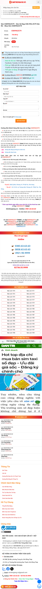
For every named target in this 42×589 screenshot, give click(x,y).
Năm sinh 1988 (11, 317)
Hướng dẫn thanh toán (10, 152)
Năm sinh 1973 (31, 293)
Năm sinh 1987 (31, 314)
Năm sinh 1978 (11, 302)
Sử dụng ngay (17, 117)
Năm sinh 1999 (31, 332)
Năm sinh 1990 (11, 320)
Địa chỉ (5, 103)
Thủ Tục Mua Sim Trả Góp (8, 492)
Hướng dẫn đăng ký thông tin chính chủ (15, 149)
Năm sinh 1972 (11, 293)
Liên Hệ (4, 473)
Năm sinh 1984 (11, 311)
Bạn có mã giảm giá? (12, 117)
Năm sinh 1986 (11, 314)
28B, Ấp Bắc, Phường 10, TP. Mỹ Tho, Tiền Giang (22, 184)
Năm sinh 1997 (31, 329)
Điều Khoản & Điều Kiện (8, 489)
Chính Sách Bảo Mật (7, 498)
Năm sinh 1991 (31, 320)
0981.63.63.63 (10, 586)
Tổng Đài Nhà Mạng (7, 506)
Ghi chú (5, 110)
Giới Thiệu (4, 470)
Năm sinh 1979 (31, 302)
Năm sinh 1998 (11, 332)
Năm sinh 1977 (31, 299)
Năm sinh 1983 (31, 308)
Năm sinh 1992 (11, 323)
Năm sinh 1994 (11, 326)
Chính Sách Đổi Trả (7, 495)
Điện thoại (6, 94)
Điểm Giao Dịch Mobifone (8, 514)
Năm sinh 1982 (11, 308)
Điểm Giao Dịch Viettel (8, 509)
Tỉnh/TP (5, 99)
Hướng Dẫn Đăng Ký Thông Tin (10, 479)
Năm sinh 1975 (31, 296)
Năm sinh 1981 (31, 305)
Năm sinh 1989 (31, 317)
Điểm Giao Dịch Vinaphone (9, 511)
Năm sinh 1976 (11, 299)
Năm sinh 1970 (11, 291)
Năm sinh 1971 (31, 291)
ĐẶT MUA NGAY (21, 120)
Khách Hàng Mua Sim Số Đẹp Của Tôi (11, 517)
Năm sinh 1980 (11, 305)
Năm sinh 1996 (11, 329)
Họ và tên (6, 89)
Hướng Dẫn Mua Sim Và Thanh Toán (11, 476)
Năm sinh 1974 (11, 296)
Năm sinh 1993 (31, 323)
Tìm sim (36, 7)
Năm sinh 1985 (31, 311)
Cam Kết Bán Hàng (7, 486)
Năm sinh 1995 (31, 326)
